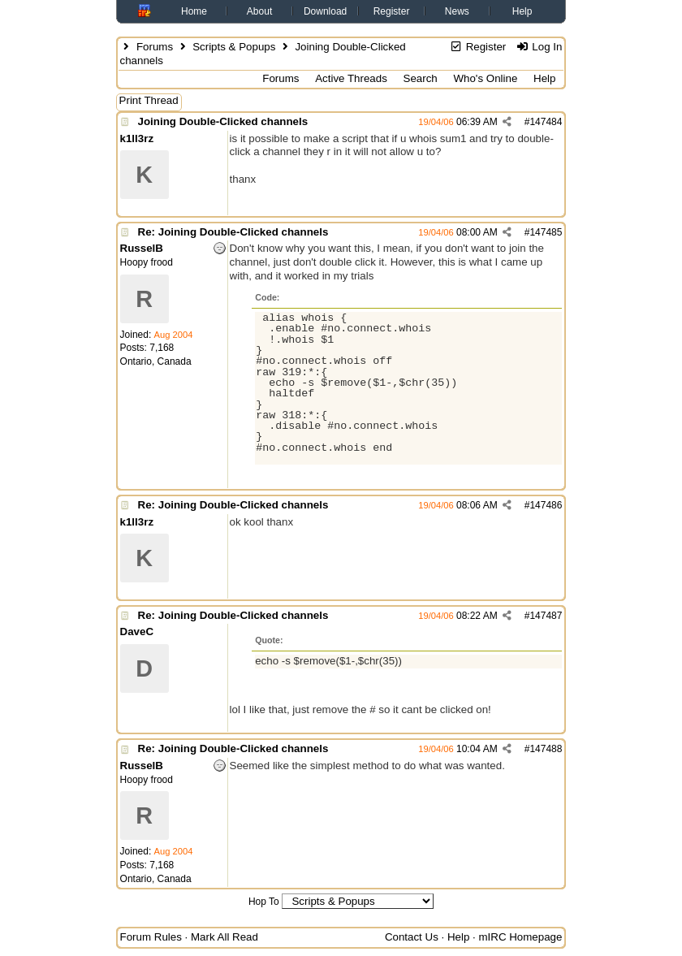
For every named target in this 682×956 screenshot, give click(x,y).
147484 (545, 122)
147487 (545, 615)
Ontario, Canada (156, 361)
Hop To (263, 901)
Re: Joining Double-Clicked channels (233, 232)
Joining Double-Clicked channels (223, 121)
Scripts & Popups (233, 47)
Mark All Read (224, 937)
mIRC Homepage (520, 937)
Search (421, 78)
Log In (539, 47)
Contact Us (411, 937)
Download (325, 11)
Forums (154, 47)
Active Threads (351, 78)
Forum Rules (151, 937)
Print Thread (149, 100)
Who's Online (485, 78)
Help (522, 11)
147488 (545, 749)
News (457, 11)
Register (391, 11)
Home (194, 11)
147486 (545, 505)
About (259, 11)
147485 (545, 232)
